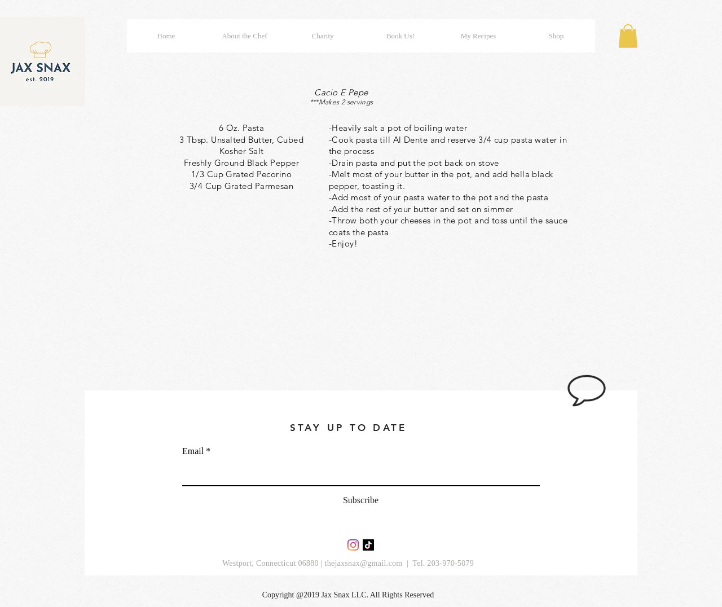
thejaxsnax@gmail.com (363, 563)
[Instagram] (353, 545)
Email (193, 451)
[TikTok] (368, 545)
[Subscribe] (360, 501)
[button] (628, 36)
